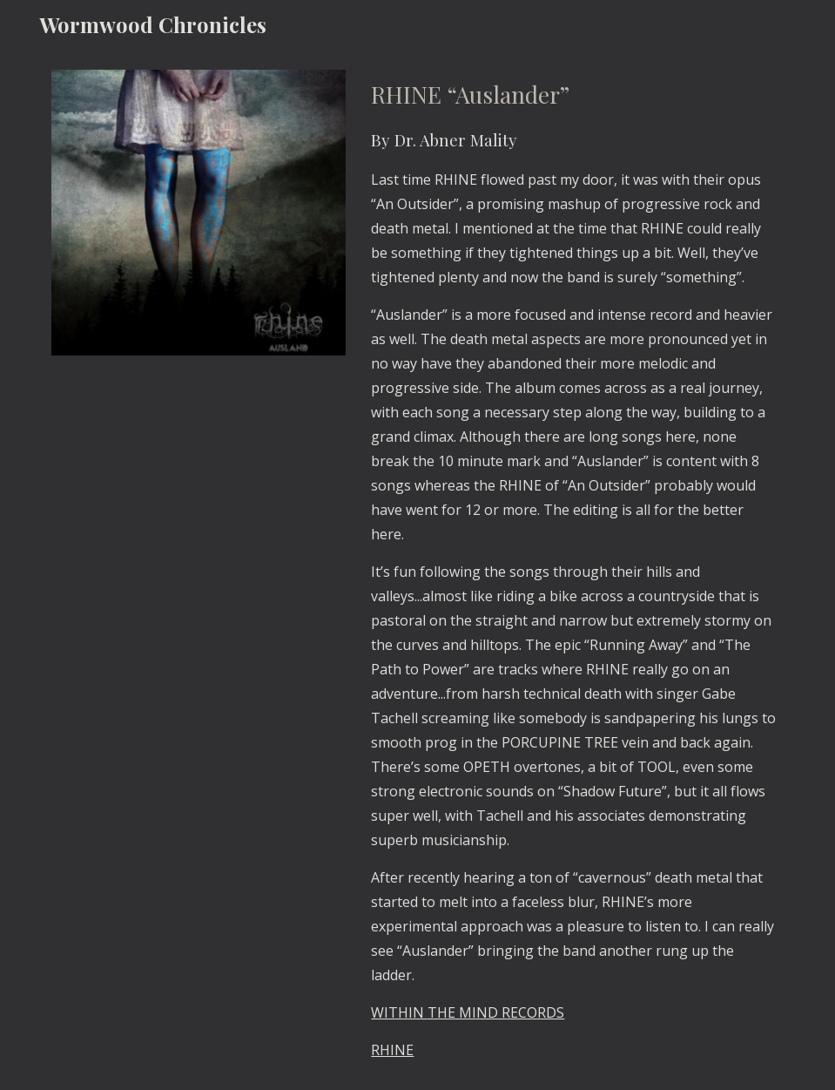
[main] (574, 569)
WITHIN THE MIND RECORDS (467, 1012)
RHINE (392, 1050)
